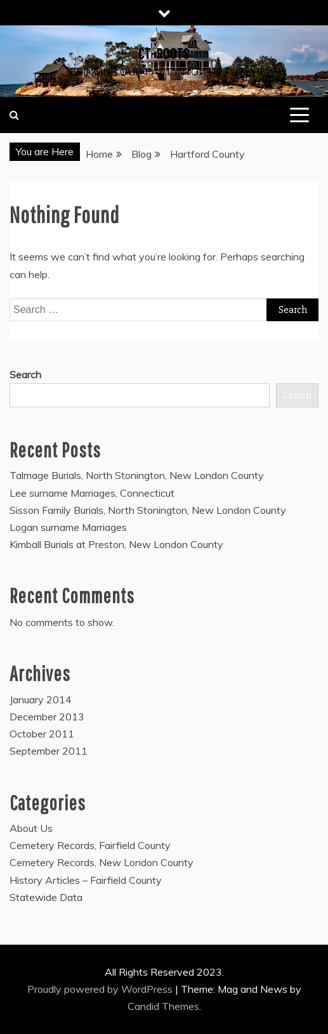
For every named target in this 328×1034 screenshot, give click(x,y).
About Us (31, 828)
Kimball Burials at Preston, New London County (116, 544)
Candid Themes (163, 1006)
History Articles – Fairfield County (86, 880)
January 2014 (41, 699)
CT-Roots (164, 53)
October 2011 (42, 733)
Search (25, 374)
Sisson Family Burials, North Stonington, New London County (148, 510)
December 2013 (47, 716)
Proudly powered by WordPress (101, 989)
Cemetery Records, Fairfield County (90, 845)
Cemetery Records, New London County (102, 862)
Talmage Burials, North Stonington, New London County (137, 475)
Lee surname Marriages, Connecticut (92, 493)
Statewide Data (46, 897)
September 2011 (49, 750)
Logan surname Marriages (68, 527)
